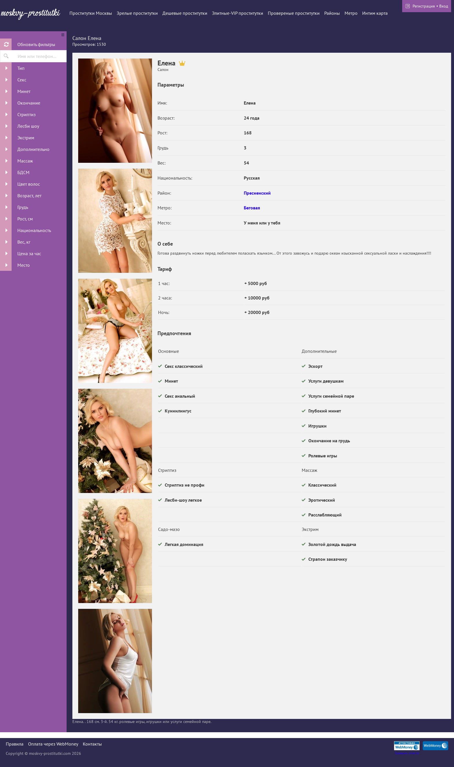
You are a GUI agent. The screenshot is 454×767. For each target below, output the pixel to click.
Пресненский (257, 193)
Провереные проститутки (294, 13)
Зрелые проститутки (137, 13)
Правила (14, 744)
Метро (351, 13)
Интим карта (375, 13)
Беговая (252, 208)
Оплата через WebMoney (53, 744)
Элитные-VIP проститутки (237, 13)
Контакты (92, 744)
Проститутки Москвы (90, 13)
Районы (332, 13)
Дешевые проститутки (184, 13)
